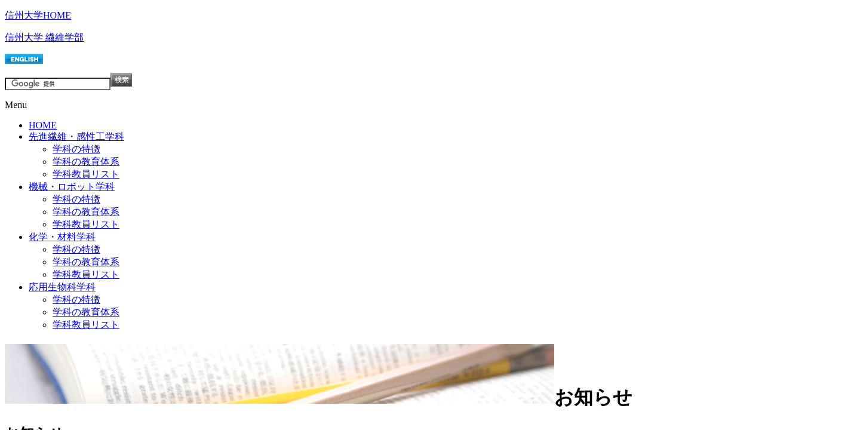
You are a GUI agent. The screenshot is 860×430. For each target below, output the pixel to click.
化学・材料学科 (62, 237)
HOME (43, 125)
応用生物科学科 (62, 287)
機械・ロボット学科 (72, 187)
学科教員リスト (86, 174)
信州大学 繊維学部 (44, 37)
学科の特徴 (76, 149)
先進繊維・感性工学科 (76, 136)
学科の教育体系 (86, 161)
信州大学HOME (38, 15)
